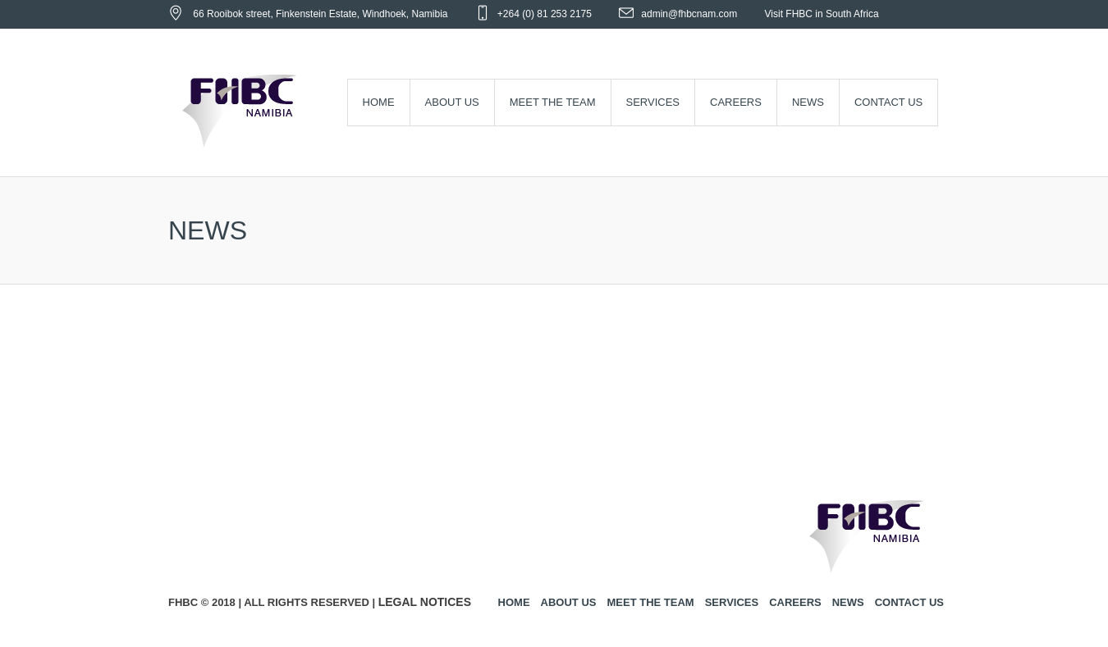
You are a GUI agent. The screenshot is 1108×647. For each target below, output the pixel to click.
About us (569, 602)
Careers (795, 602)
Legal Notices (424, 601)
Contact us (909, 602)
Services (732, 602)
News (848, 602)
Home (514, 602)
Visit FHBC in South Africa (822, 14)
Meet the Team (650, 602)
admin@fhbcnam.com (689, 14)
